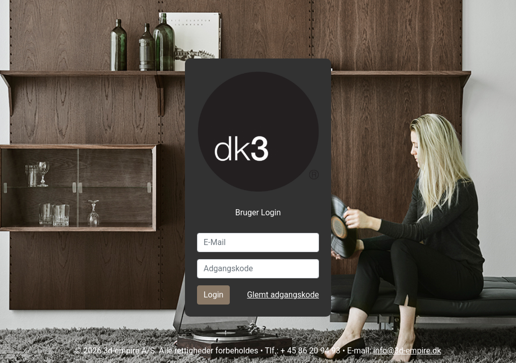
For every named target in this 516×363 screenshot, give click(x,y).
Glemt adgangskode (283, 294)
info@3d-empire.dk (407, 350)
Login (213, 294)
